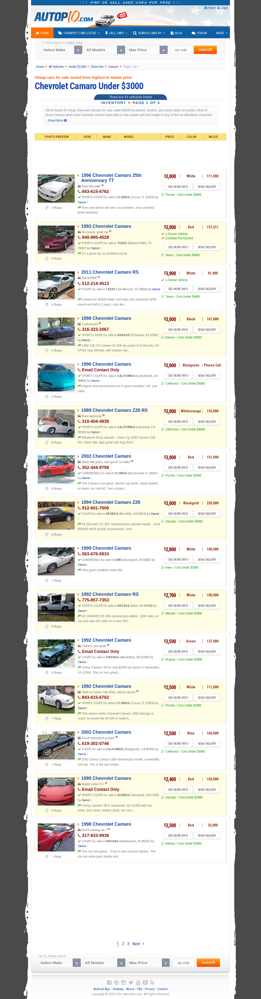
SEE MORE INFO (178, 187)
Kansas (170, 337)
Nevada (170, 613)
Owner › (83, 202)
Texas (169, 255)
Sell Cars (114, 33)
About (130, 989)
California (171, 383)
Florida (170, 194)
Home (42, 33)
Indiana (170, 843)
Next (138, 943)
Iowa (168, 567)
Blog (176, 33)
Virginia (170, 659)
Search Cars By (147, 33)
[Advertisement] (131, 154)
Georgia (170, 521)
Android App (101, 989)
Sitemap (118, 989)
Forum (199, 33)
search (205, 49)
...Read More (56, 120)
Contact (162, 989)
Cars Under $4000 (189, 194)
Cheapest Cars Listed (77, 33)
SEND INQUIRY (207, 187)
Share (212, 8)
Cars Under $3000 (186, 567)
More (220, 33)
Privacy (149, 989)
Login (224, 8)
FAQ (139, 989)
